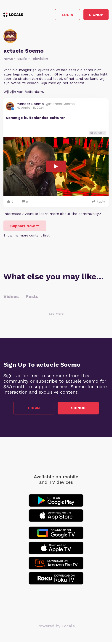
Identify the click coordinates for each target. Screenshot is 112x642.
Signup (96, 15)
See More (56, 313)
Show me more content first (26, 235)
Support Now (25, 226)
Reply (98, 201)
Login (67, 15)
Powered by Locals (56, 625)
